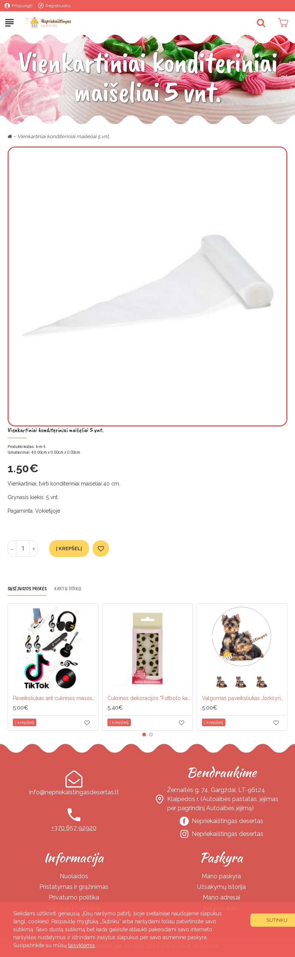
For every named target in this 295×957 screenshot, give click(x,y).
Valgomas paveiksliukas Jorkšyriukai (243, 698)
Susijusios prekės (27, 588)
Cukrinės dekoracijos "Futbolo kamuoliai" (149, 698)
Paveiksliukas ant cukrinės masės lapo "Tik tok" (54, 698)
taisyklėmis (81, 945)
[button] (144, 734)
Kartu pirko (67, 588)
